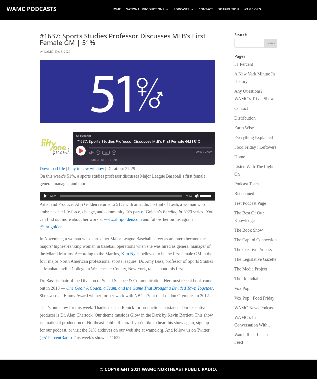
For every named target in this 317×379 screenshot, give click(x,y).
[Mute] (196, 196)
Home (116, 9)
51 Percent (243, 64)
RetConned (244, 193)
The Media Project (250, 268)
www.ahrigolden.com (123, 219)
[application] (127, 196)
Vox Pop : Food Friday (254, 298)
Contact (206, 9)
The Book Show (248, 230)
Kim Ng (128, 253)
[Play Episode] (81, 151)
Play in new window (86, 168)
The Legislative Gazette (255, 259)
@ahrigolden (51, 226)
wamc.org (252, 9)
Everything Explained (253, 137)
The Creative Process (253, 249)
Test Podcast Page (250, 203)
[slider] (121, 196)
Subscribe (97, 160)
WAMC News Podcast (254, 307)
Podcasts (181, 9)
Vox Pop (241, 288)
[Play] (45, 196)
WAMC (48, 51)
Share (114, 160)
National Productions (145, 9)
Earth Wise (244, 127)
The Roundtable (248, 278)
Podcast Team (246, 183)
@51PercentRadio (56, 337)
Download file (52, 168)
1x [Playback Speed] (106, 152)
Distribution (228, 9)
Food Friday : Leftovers (255, 147)
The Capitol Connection (255, 239)
